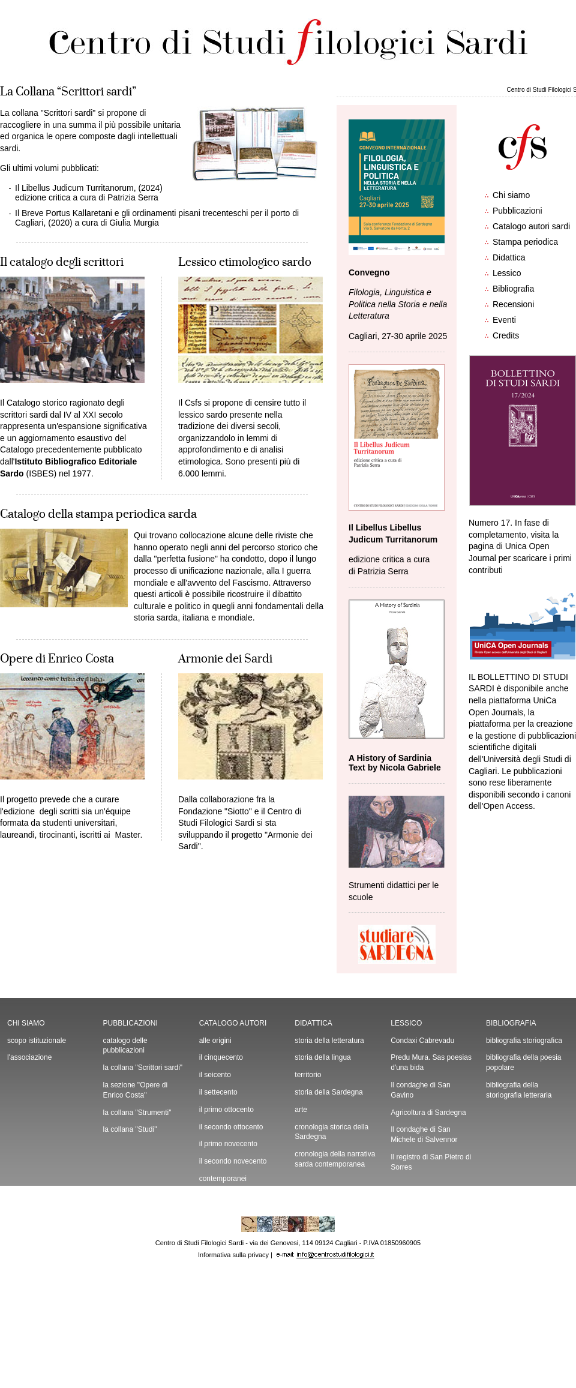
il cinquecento (221, 1057)
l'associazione (29, 1057)
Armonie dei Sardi (225, 659)
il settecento (218, 1092)
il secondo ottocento (231, 1127)
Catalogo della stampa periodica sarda (98, 514)
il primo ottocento (226, 1109)
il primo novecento (228, 1144)
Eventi (504, 320)
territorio (308, 1075)
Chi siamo (511, 195)
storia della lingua (322, 1057)
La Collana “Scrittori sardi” (68, 92)
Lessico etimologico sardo (244, 262)
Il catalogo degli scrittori (62, 262)
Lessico (507, 273)
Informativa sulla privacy (233, 1254)
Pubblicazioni (517, 210)
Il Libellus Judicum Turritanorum (74, 188)
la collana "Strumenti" (137, 1112)
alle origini (215, 1040)
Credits (506, 335)
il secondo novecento (233, 1161)
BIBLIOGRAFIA (511, 1023)
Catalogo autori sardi (531, 226)
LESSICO (406, 1023)
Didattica (509, 257)
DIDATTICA (313, 1023)
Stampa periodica (525, 242)
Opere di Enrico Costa (57, 659)
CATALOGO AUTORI (233, 1023)
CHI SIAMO (26, 1023)
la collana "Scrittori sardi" (143, 1067)
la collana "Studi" (130, 1129)
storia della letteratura (329, 1040)
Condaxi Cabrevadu (422, 1040)
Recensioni (513, 304)
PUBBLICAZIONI (130, 1023)
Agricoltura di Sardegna (428, 1112)
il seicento (215, 1075)
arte (301, 1109)
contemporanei (223, 1178)
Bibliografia (513, 288)
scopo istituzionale (36, 1040)
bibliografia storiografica (524, 1040)
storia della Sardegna (328, 1092)
